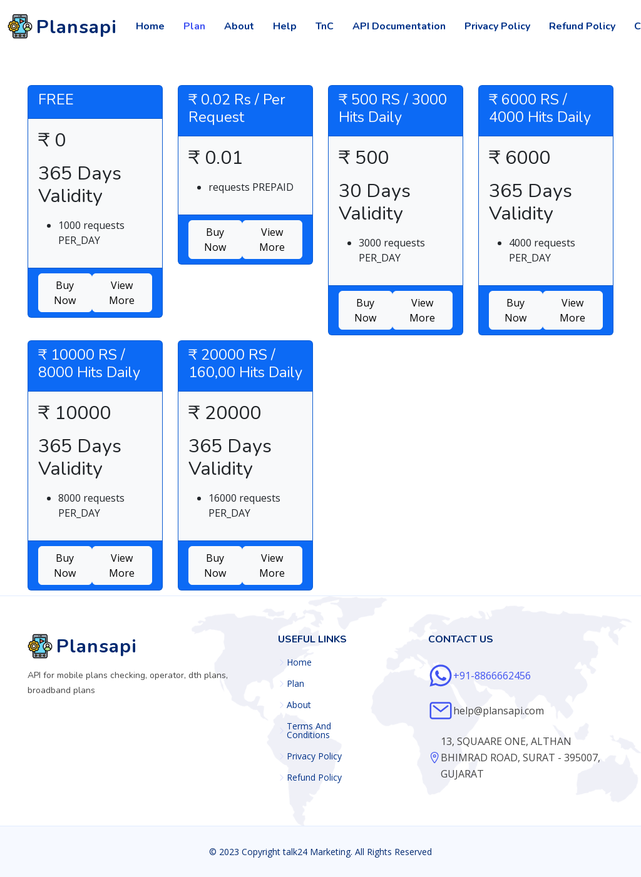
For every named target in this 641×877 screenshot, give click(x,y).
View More (122, 292)
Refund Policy (582, 26)
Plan (194, 26)
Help (285, 26)
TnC (324, 26)
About (239, 26)
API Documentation (399, 26)
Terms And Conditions (309, 730)
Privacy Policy (497, 26)
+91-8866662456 (492, 675)
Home (150, 26)
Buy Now (65, 292)
